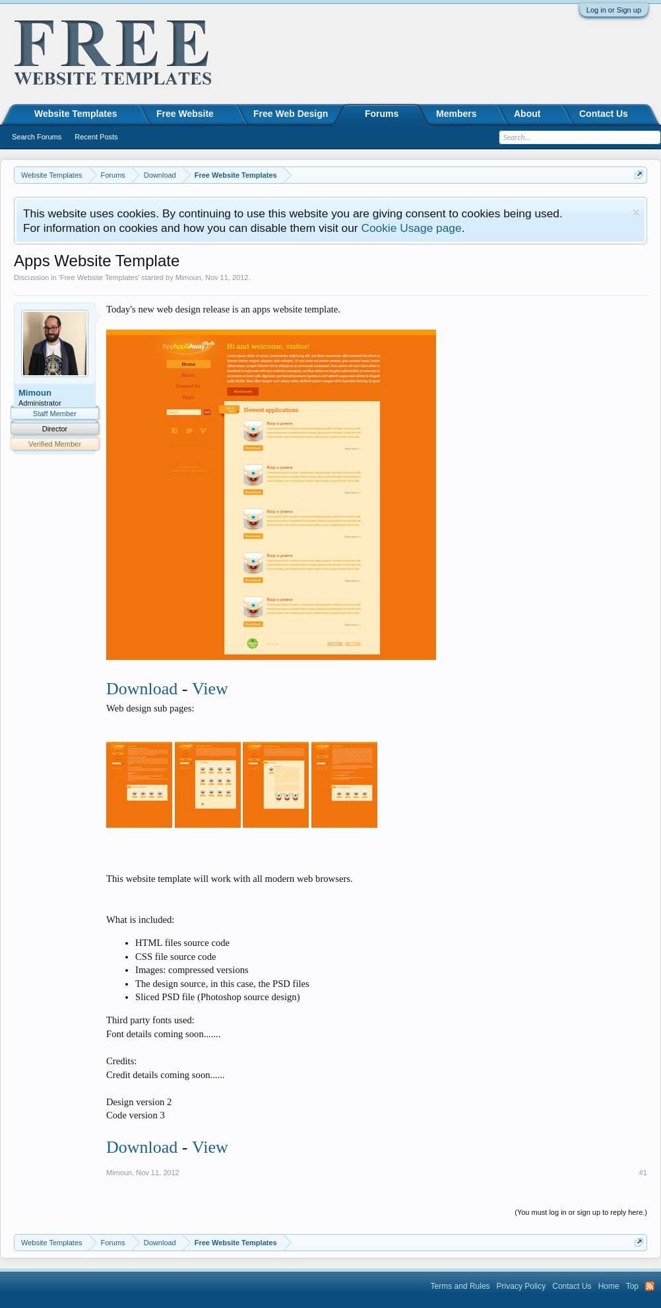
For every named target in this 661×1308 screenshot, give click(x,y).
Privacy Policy (521, 1286)
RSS (649, 1286)
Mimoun (188, 277)
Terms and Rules (460, 1286)
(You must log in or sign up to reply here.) (581, 1212)
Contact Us (603, 113)
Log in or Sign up (613, 10)
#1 (643, 1173)
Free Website (185, 113)
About (527, 113)
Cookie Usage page (411, 228)
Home (608, 1286)
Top (632, 1286)
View (210, 688)
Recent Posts (96, 137)
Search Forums (36, 137)
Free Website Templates (99, 277)
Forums (381, 113)
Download (141, 688)
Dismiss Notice (636, 212)
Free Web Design (290, 113)
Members (456, 113)
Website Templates (75, 113)
